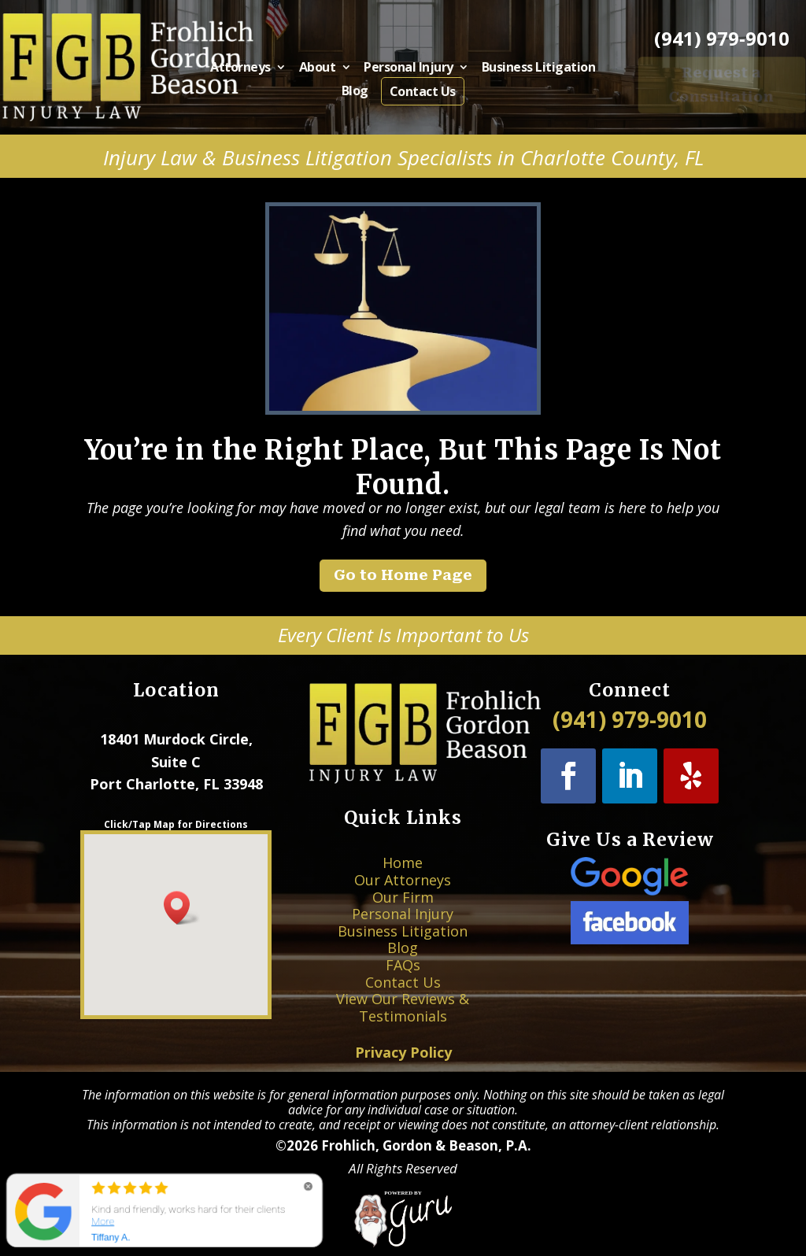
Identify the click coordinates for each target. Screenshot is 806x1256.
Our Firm (403, 915)
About (327, 70)
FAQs (402, 954)
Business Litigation (522, 70)
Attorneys (260, 70)
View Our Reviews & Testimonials (402, 978)
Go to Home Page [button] (403, 575)
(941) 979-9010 (722, 38)
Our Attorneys (403, 905)
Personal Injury (407, 70)
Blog (360, 90)
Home (402, 895)
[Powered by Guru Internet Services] (403, 1244)
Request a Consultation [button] (722, 84)
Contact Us (420, 90)
